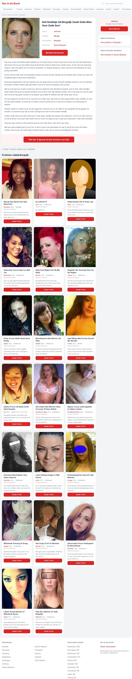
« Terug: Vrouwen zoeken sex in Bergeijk (18, 149)
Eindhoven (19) (73, 653)
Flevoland (28, 9)
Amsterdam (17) (73, 657)
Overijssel (100, 9)
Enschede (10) (73, 667)
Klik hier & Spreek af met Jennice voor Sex (48, 139)
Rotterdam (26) (73, 646)
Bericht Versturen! (55, 53)
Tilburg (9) (71, 678)
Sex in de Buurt (11, 3)
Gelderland (46, 9)
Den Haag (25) (73, 650)
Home (4, 15)
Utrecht (108, 9)
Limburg (65, 9)
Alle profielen (8, 9)
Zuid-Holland (126, 9)
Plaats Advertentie (107, 646)
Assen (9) (71, 674)
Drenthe (19, 9)
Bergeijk (22, 15)
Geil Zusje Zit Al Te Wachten (47, 543)
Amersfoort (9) (73, 671)
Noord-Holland (89, 9)
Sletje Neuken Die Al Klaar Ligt (80, 202)
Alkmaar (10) (72, 664)
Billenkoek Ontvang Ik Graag (16, 543)
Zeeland (116, 9)
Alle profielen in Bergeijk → (112, 42)
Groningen (56, 9)
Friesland (37, 9)
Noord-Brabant (76, 9)
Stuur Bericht (114, 29)
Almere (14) (72, 660)
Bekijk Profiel (17, 221)
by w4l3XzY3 (41, 202)
